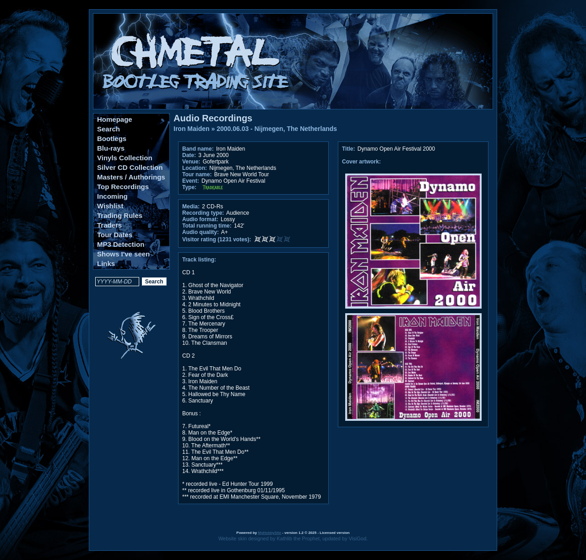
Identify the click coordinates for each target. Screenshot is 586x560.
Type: (189, 187)
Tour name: (197, 174)
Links (106, 263)
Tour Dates (114, 235)
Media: (191, 206)
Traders (109, 225)
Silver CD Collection (130, 167)
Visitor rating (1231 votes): (216, 239)
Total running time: (207, 226)
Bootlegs (111, 138)
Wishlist (110, 206)
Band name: (198, 149)
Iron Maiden (192, 128)
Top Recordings (123, 186)
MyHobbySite (269, 533)
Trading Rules (119, 215)
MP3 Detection (120, 244)
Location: (194, 168)
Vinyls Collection (124, 158)
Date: (189, 155)
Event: (190, 181)
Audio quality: (200, 232)
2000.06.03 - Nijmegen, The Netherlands (277, 128)
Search (108, 129)
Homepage (114, 119)
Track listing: (199, 259)
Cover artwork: (361, 161)
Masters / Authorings (131, 177)
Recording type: (203, 213)
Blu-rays (111, 148)
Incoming (112, 196)
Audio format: (200, 219)
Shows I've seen (123, 254)
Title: (349, 149)
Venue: (191, 161)
